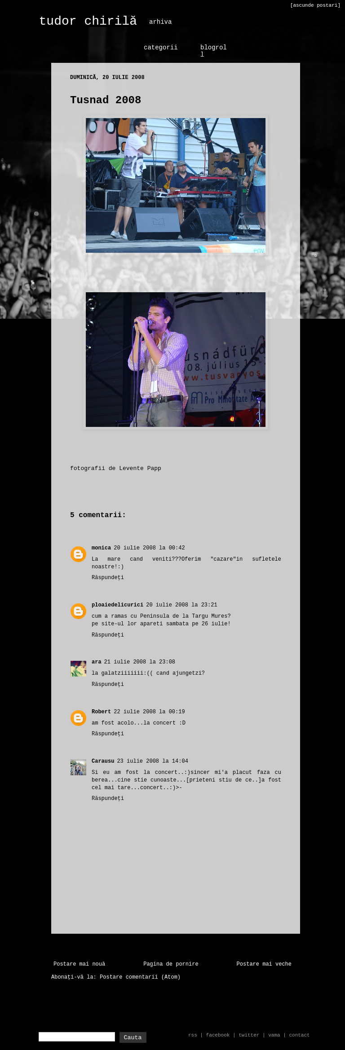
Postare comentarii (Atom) (140, 977)
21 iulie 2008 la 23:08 (139, 662)
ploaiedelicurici (117, 605)
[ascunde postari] (315, 5)
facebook (218, 1035)
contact (299, 1035)
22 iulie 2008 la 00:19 (149, 712)
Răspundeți (108, 578)
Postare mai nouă (79, 964)
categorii (161, 47)
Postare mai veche (264, 964)
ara (97, 662)
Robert (101, 712)
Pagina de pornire (170, 964)
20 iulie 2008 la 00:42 (149, 548)
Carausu (103, 761)
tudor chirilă (88, 21)
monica (101, 548)
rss (192, 1035)
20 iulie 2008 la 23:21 (181, 605)
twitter (249, 1035)
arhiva (160, 22)
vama (274, 1035)
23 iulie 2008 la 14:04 (152, 761)
